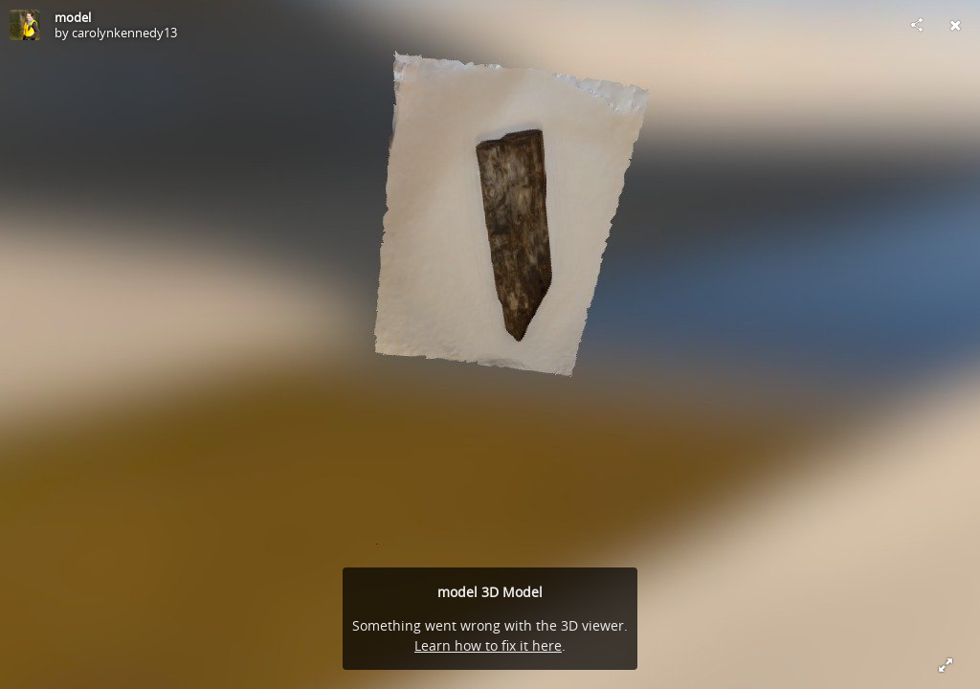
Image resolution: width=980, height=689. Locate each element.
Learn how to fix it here (488, 645)
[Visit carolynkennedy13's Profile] (25, 25)
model (73, 17)
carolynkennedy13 (124, 32)
